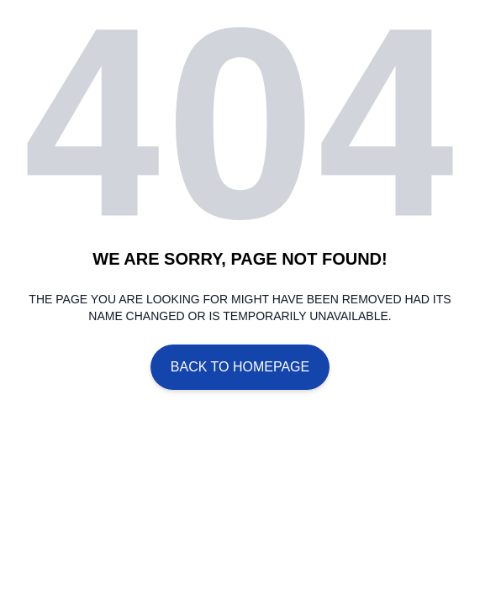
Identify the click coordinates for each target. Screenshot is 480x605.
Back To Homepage (240, 367)
